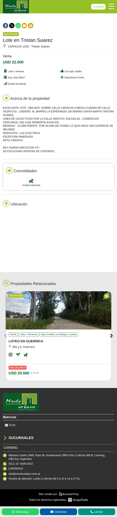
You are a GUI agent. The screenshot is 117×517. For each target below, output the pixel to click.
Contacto (98, 6)
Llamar (96, 511)
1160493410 (15, 468)
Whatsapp (20, 511)
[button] (111, 336)
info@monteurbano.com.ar (24, 473)
